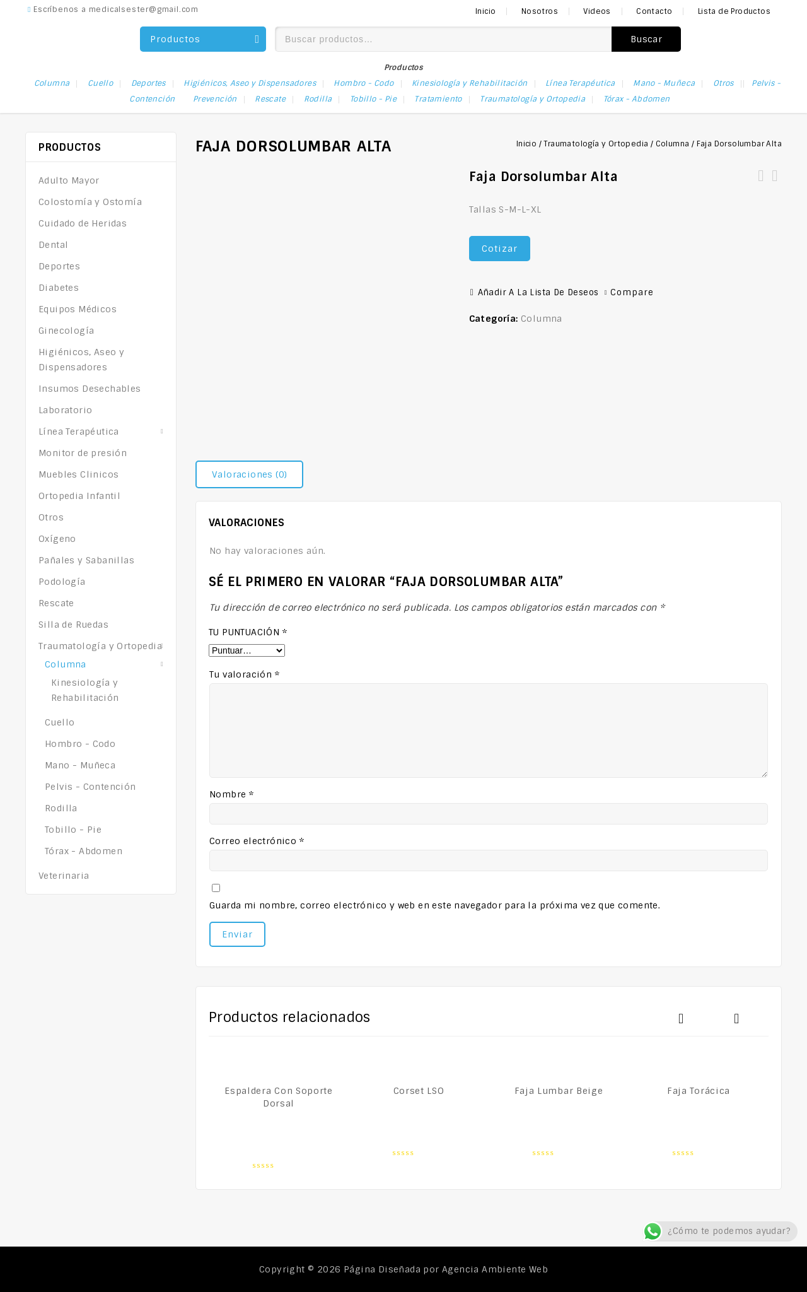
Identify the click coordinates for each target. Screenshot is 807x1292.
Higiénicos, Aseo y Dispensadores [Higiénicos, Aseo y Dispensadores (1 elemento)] (249, 83)
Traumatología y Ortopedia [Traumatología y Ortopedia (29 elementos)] (532, 99)
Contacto (654, 11)
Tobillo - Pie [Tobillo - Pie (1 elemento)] (373, 99)
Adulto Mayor (69, 180)
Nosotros (539, 11)
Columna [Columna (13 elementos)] (52, 83)
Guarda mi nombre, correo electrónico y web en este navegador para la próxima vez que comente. (434, 905)
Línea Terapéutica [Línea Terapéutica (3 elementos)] (580, 83)
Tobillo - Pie (73, 829)
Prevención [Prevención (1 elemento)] (215, 99)
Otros (51, 517)
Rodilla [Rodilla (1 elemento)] (318, 99)
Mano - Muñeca (80, 765)
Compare (632, 292)
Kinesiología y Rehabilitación (85, 690)
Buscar (646, 39)
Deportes (59, 266)
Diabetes (58, 287)
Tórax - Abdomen (83, 851)
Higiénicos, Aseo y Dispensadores (81, 359)
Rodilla (61, 808)
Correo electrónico (256, 841)
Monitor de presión (82, 453)
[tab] (254, 474)
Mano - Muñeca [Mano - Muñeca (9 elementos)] (664, 83)
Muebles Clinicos (78, 474)
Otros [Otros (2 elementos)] (723, 83)
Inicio (485, 11)
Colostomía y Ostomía (90, 202)
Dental (53, 244)
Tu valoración (244, 674)
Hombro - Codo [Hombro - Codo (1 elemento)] (363, 83)
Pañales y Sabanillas (86, 560)
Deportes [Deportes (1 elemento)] (148, 83)
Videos (596, 11)
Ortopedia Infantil (79, 496)
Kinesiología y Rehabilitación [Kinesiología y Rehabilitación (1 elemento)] (470, 83)
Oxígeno (57, 538)
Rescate (56, 603)
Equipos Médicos (77, 309)
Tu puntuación (248, 632)
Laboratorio (65, 410)
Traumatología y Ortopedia (595, 144)
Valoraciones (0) (249, 474)
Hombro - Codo (80, 743)
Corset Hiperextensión (775, 183)
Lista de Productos (734, 11)
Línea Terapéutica (78, 431)
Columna (673, 144)
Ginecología (66, 330)
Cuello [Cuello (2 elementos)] (100, 83)
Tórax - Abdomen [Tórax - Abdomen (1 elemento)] (636, 99)
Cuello (59, 722)
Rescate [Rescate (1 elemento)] (270, 99)
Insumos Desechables (89, 388)
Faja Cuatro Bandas (761, 183)
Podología (62, 581)
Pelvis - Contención (90, 786)
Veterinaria (63, 875)
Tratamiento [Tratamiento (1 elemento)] (438, 99)
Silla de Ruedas (73, 624)
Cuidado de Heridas (82, 223)
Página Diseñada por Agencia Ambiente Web (446, 1269)
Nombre (231, 794)
